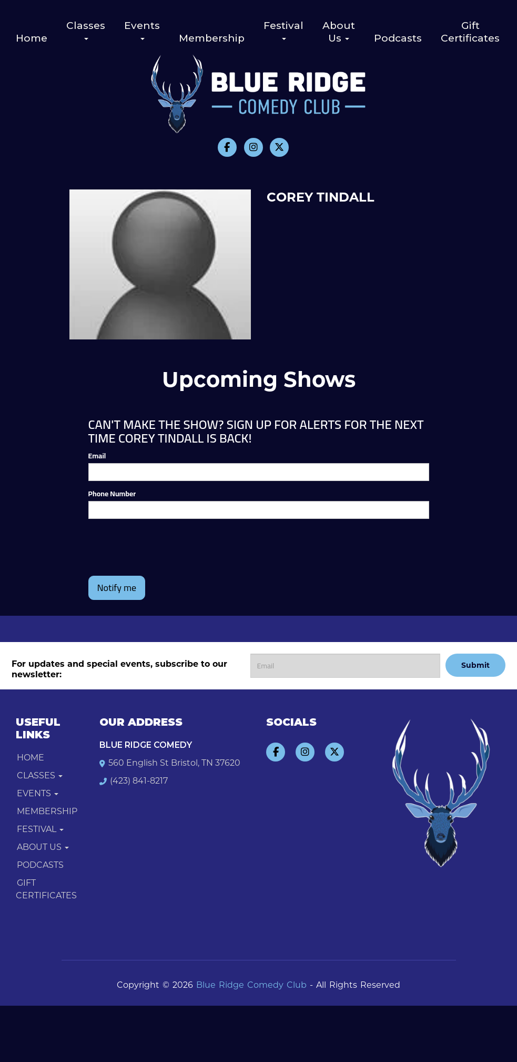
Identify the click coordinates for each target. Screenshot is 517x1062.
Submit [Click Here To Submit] (475, 665)
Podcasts (398, 38)
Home (31, 38)
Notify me (117, 587)
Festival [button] (283, 29)
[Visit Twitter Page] (279, 147)
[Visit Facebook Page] (227, 147)
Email (97, 455)
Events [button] (142, 29)
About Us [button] (338, 31)
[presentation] (149, 542)
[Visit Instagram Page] (253, 147)
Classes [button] (85, 29)
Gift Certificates (470, 31)
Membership (212, 38)
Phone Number (112, 493)
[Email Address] (345, 666)
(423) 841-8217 (139, 781)
